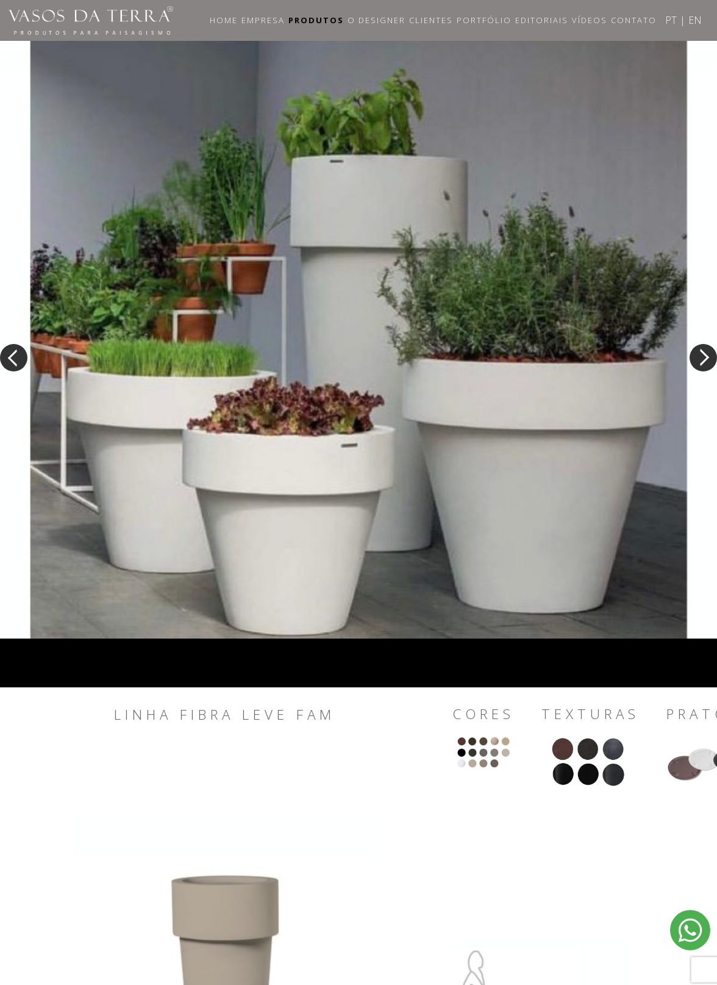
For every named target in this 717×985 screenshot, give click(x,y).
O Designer (376, 20)
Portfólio (484, 20)
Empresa (263, 20)
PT (671, 20)
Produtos (316, 20)
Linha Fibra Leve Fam (224, 714)
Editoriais (541, 20)
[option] (358, 334)
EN (695, 20)
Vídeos (589, 20)
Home (224, 20)
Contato (634, 20)
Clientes (431, 20)
